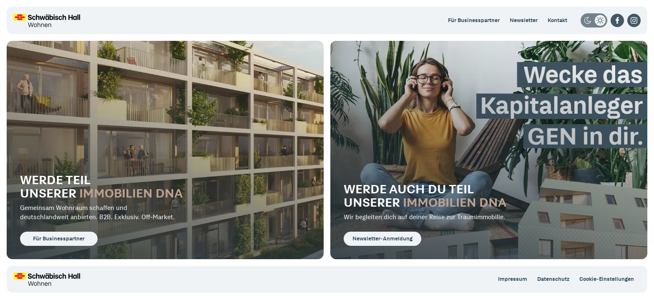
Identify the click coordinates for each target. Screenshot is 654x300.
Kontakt (557, 20)
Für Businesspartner (474, 20)
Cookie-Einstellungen (606, 278)
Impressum (512, 278)
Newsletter (524, 20)
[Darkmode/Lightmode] (594, 20)
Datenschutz (553, 278)
